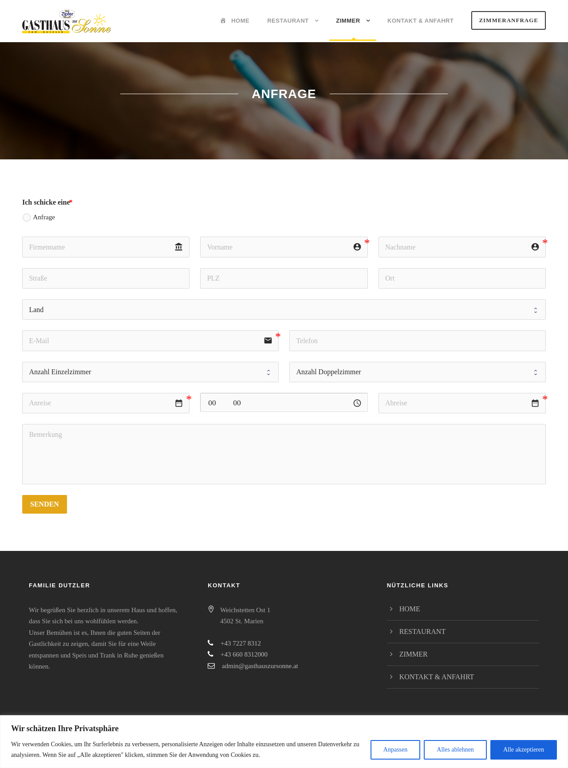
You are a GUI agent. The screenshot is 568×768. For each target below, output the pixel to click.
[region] (284, 741)
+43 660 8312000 (244, 654)
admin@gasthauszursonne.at (260, 665)
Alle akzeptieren (523, 749)
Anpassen (395, 749)
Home (409, 609)
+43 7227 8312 (241, 643)
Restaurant (288, 20)
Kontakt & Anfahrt (420, 20)
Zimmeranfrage (508, 20)
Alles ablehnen (455, 749)
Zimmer (348, 20)
